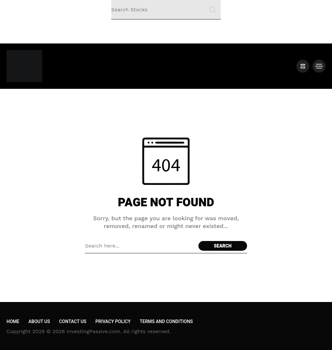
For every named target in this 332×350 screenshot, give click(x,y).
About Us (39, 321)
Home (12, 321)
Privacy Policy (113, 321)
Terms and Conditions (166, 321)
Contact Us (72, 321)
